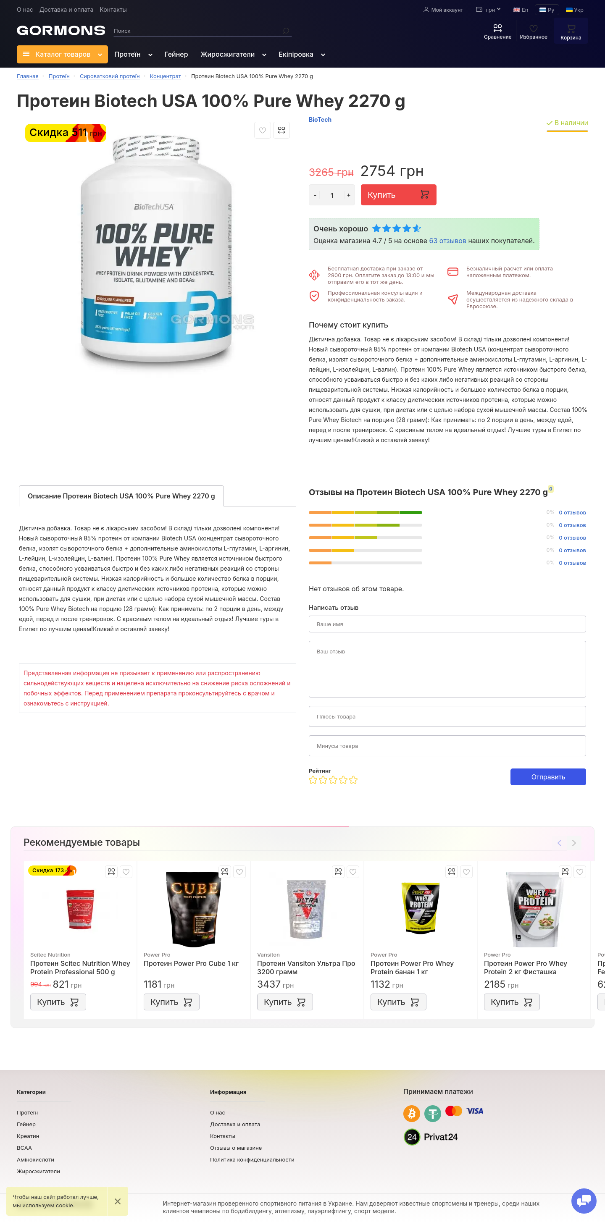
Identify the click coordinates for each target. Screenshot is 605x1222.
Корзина (570, 32)
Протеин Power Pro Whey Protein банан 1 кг (412, 967)
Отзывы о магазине (236, 1147)
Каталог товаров (56, 54)
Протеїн (127, 54)
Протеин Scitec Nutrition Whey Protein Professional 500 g (80, 967)
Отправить (548, 777)
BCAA (24, 1147)
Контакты (113, 9)
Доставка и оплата (66, 9)
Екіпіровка (296, 54)
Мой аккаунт (443, 9)
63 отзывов (447, 240)
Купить (398, 194)
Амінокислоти (35, 1159)
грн (485, 9)
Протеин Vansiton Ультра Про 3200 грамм (306, 967)
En (520, 9)
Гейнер (176, 54)
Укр (575, 9)
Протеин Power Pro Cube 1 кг (191, 963)
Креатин (28, 1136)
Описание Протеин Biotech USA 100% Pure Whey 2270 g (121, 496)
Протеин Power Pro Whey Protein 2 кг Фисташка (525, 967)
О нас (25, 9)
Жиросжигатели (228, 54)
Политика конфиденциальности (252, 1159)
